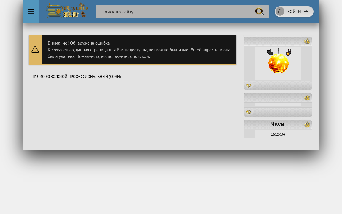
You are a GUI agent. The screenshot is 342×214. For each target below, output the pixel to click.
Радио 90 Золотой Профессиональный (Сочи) (77, 76)
